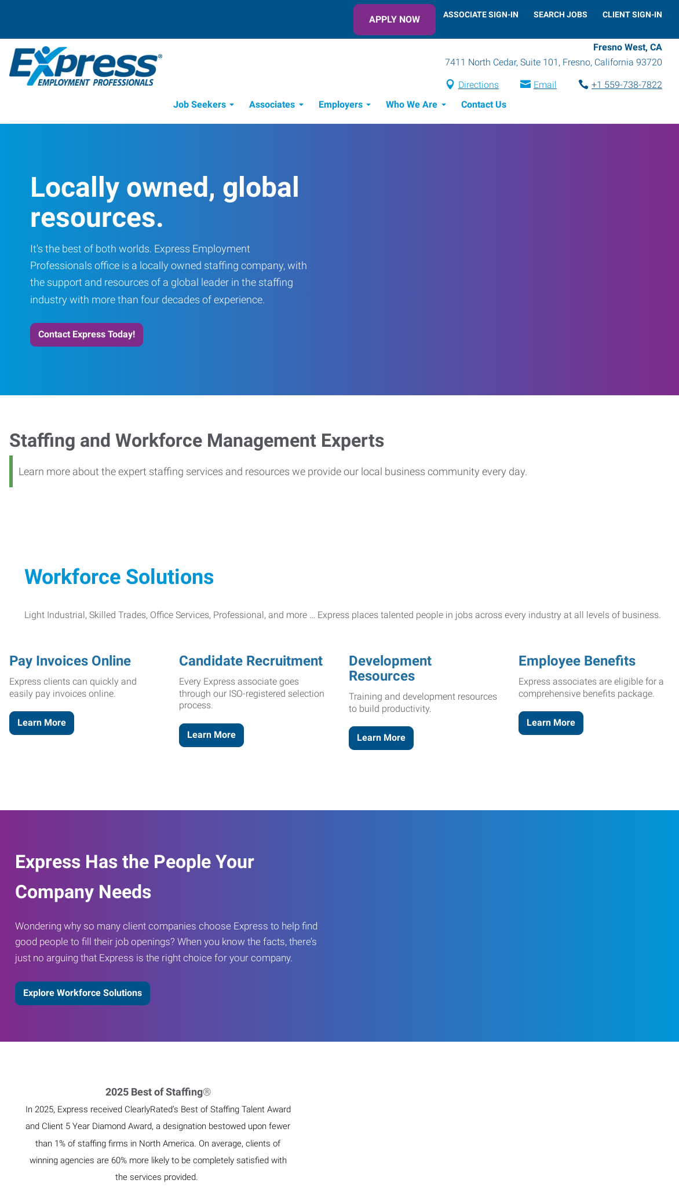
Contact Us (483, 104)
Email (545, 84)
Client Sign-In (632, 14)
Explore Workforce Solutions (82, 992)
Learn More (41, 722)
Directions (478, 84)
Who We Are (411, 104)
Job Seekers (199, 104)
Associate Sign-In (481, 14)
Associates (272, 104)
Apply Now (394, 19)
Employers (341, 104)
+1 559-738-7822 (627, 84)
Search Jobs (560, 14)
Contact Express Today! (86, 334)
